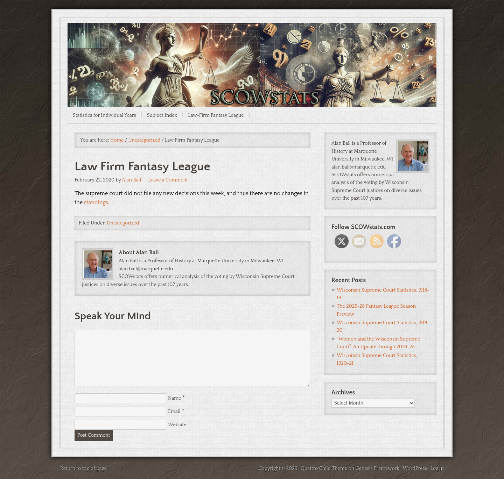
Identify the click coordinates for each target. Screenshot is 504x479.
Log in (437, 468)
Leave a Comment (168, 180)
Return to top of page (83, 468)
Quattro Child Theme (324, 468)
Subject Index (162, 115)
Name (174, 398)
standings (96, 202)
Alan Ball (131, 180)
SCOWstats (252, 44)
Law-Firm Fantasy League (216, 115)
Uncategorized (123, 223)
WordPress (414, 468)
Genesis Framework (377, 468)
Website (177, 425)
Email (174, 411)
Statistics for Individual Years (104, 115)
